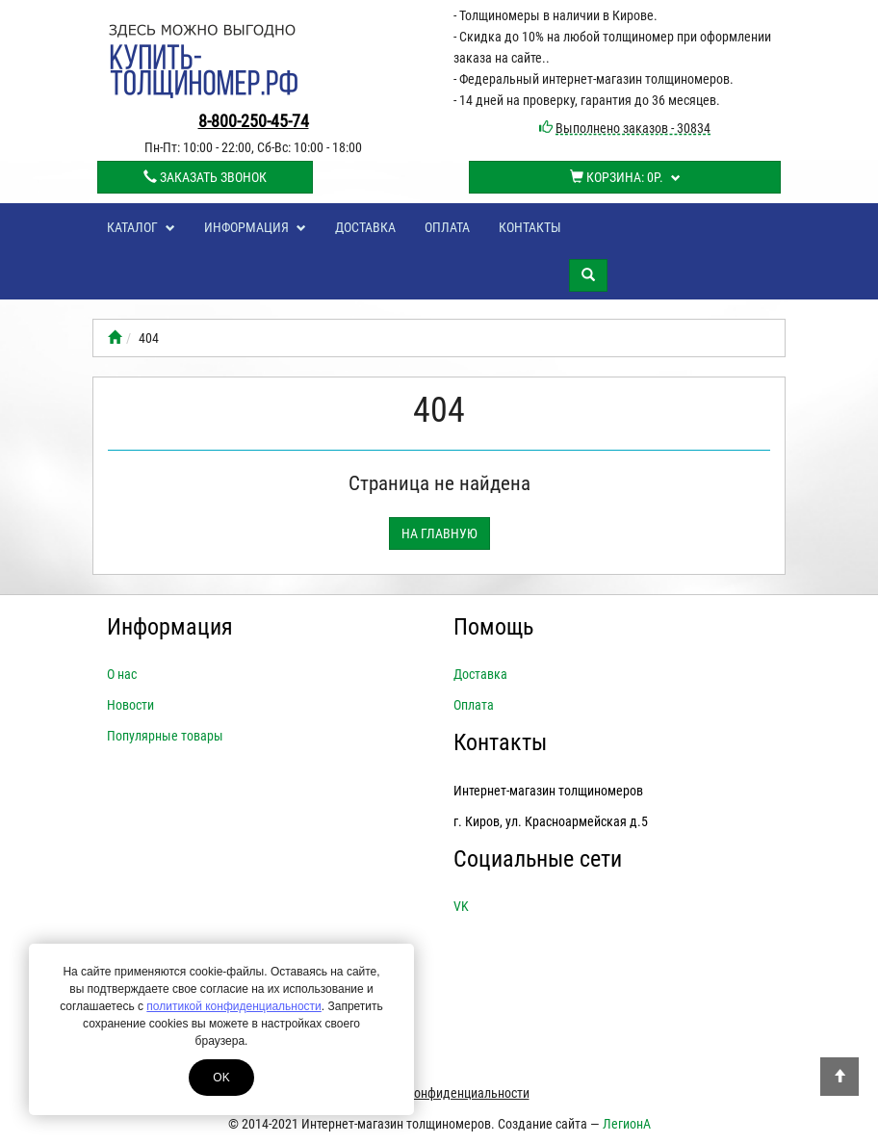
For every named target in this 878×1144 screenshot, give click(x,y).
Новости (130, 705)
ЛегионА (627, 1123)
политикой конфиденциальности (233, 1006)
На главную (439, 533)
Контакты (530, 227)
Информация (255, 227)
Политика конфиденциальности (439, 1093)
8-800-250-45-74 (253, 121)
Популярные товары (165, 735)
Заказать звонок (205, 177)
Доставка (365, 227)
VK (461, 906)
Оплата (447, 227)
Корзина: (625, 177)
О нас (122, 674)
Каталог (141, 227)
